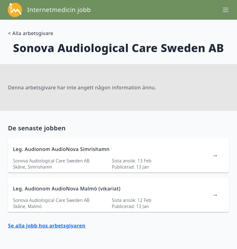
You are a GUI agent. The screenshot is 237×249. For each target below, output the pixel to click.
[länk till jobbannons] (118, 155)
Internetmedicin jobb (59, 10)
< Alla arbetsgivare (30, 33)
